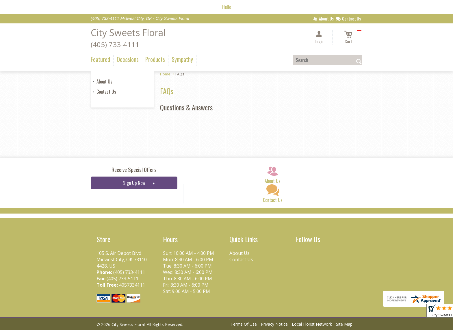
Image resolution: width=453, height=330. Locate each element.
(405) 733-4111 (115, 44)
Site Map (344, 324)
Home (165, 74)
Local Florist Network (312, 324)
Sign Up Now (134, 182)
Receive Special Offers (134, 169)
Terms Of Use (244, 324)
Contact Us (106, 91)
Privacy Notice (274, 324)
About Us (104, 81)
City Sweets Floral (128, 32)
